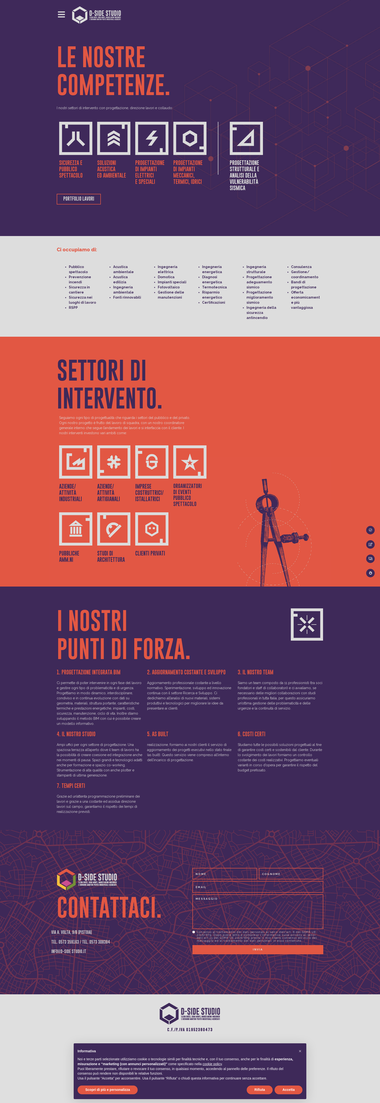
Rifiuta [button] (259, 1090)
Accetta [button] (288, 1090)
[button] (300, 1051)
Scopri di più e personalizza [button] (107, 1090)
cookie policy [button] (212, 1064)
